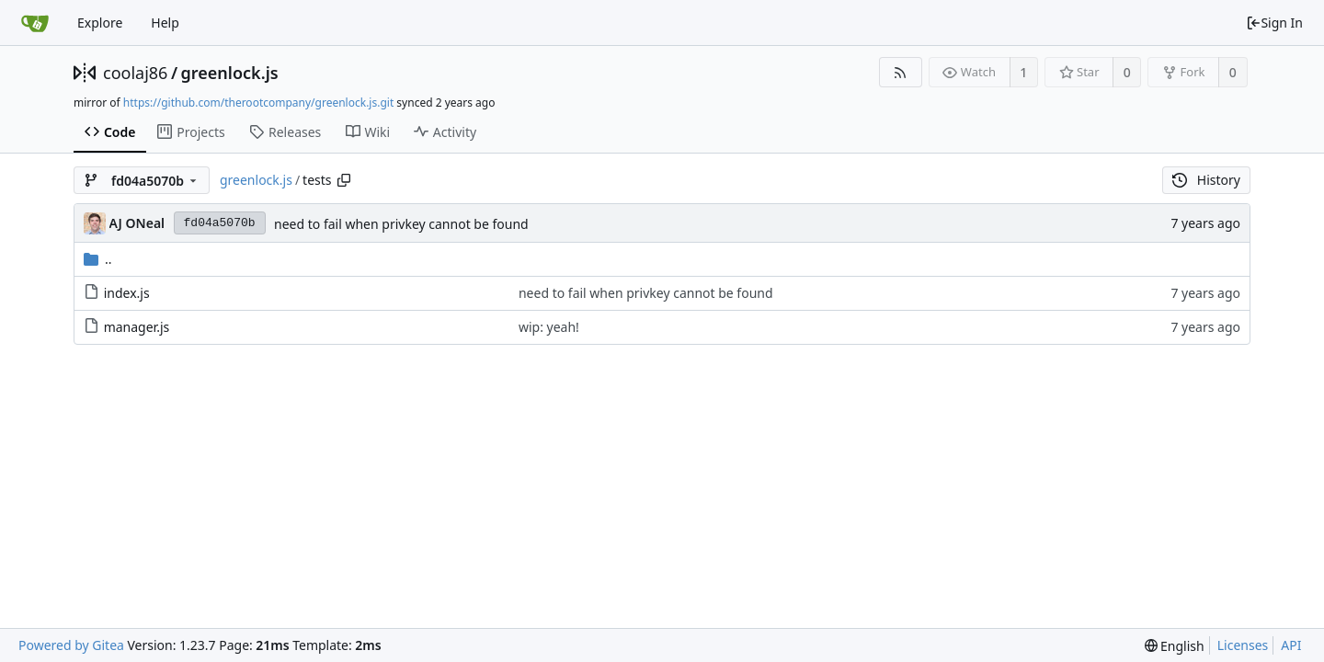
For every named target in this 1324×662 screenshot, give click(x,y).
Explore (99, 22)
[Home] (35, 23)
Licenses (1243, 645)
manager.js (137, 327)
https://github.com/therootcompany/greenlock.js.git (258, 102)
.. (98, 259)
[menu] (1174, 646)
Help (165, 22)
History (1206, 179)
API (1291, 645)
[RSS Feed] (900, 72)
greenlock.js (230, 72)
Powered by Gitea (71, 645)
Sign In (1274, 22)
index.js (127, 293)
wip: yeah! (549, 327)
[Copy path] (343, 180)
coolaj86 (135, 72)
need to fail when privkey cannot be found (401, 224)
